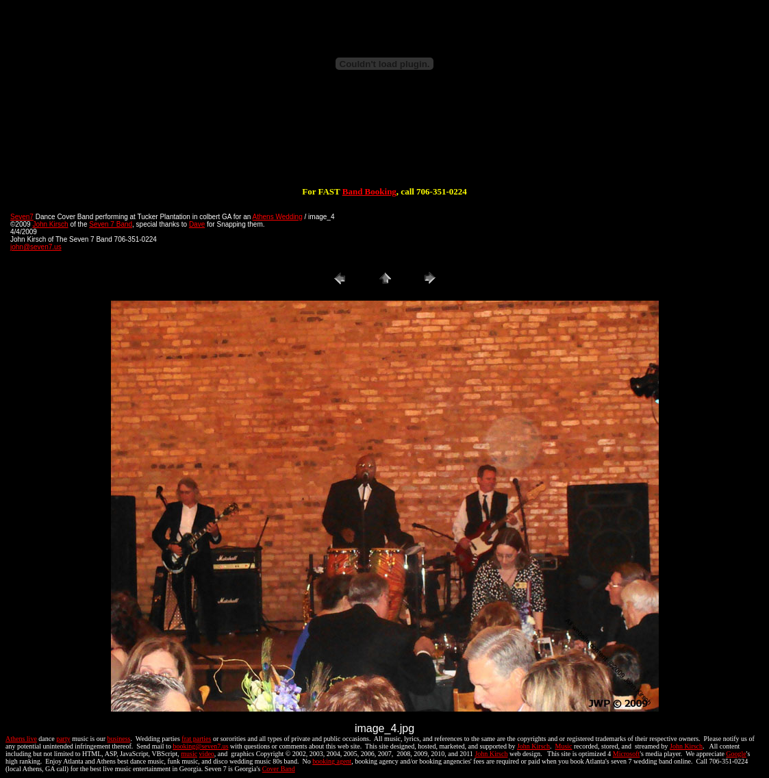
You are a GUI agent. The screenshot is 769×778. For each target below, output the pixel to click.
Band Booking (369, 191)
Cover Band (278, 769)
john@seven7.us (36, 247)
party (63, 738)
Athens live (21, 738)
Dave (197, 224)
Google (736, 753)
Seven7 (22, 217)
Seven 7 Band (110, 224)
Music (563, 746)
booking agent (331, 761)
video (206, 753)
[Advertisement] (385, 142)
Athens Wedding (278, 217)
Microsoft (626, 753)
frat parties (196, 738)
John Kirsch (50, 224)
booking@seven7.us (200, 746)
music (189, 753)
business (119, 738)
